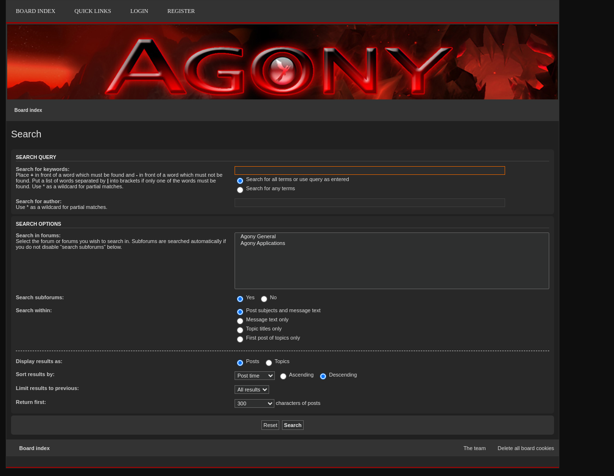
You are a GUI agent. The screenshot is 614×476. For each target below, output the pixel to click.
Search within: (34, 310)
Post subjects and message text (278, 310)
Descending (338, 375)
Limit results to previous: (47, 388)
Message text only (263, 319)
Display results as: (39, 361)
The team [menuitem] (474, 448)
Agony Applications (392, 243)
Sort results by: (35, 374)
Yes (246, 297)
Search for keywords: (43, 169)
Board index (28, 110)
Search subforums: (40, 297)
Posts (248, 361)
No (269, 297)
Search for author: (38, 201)
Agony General (392, 236)
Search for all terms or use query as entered (293, 179)
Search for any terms (266, 188)
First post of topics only (268, 338)
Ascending (297, 375)
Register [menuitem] (181, 11)
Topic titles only (259, 328)
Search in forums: (38, 235)
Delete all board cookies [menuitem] (526, 448)
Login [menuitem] (139, 11)
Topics (278, 361)
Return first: (31, 402)
